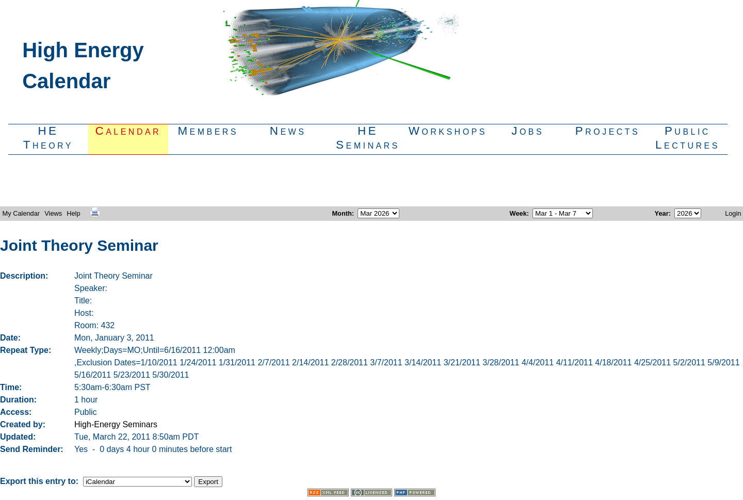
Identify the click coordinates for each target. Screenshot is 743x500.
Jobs (527, 130)
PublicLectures (687, 137)
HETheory (48, 137)
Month (341, 213)
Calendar (128, 130)
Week (518, 213)
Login (733, 213)
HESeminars (368, 137)
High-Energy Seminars (115, 424)
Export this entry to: (40, 481)
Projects (607, 130)
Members (207, 130)
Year (662, 213)
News (288, 130)
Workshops (448, 130)
